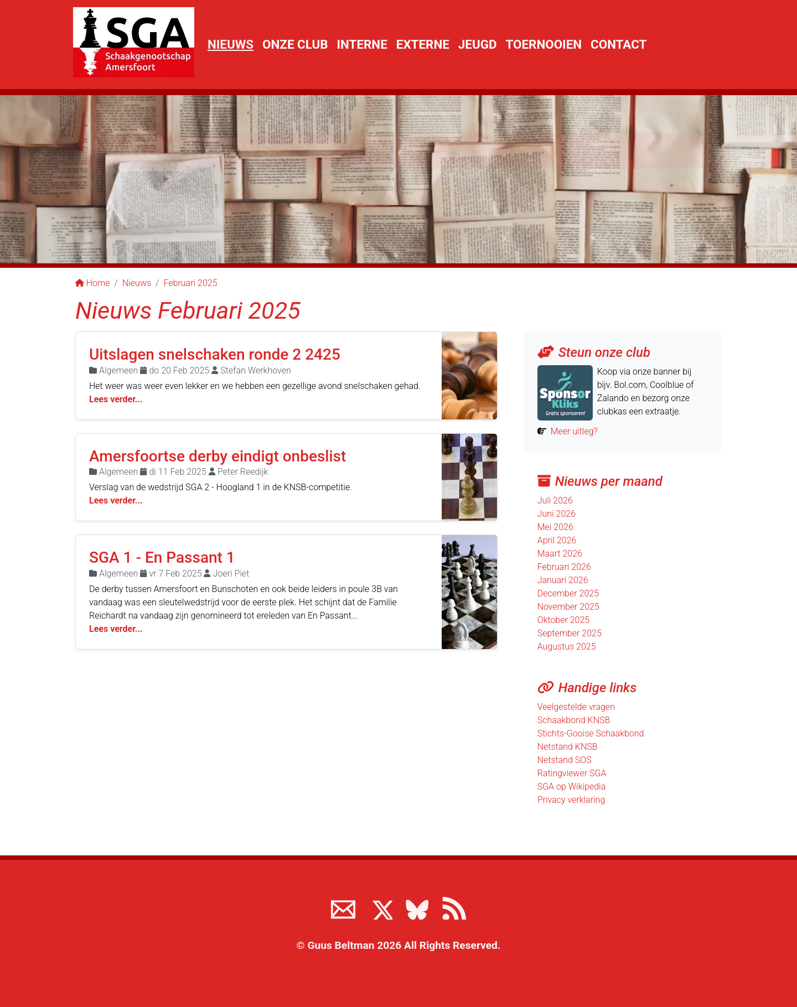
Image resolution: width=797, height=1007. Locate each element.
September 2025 (569, 633)
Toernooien (543, 44)
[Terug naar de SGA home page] (133, 42)
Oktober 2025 (563, 620)
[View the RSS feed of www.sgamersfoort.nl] (454, 907)
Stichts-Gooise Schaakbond (590, 733)
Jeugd (477, 44)
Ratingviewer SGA (572, 773)
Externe (422, 44)
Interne (362, 44)
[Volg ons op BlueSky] (417, 907)
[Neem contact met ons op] (343, 907)
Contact (618, 44)
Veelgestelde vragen (576, 707)
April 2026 (557, 540)
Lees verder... (116, 399)
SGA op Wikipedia (571, 786)
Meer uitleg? (574, 431)
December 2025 (568, 593)
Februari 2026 (564, 567)
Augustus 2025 (566, 646)
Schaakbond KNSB (573, 720)
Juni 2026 (556, 513)
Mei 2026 (555, 527)
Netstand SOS (564, 760)
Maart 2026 (559, 553)
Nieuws (230, 44)
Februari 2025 (190, 283)
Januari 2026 (562, 580)
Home (92, 283)
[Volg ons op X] (380, 907)
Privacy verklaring (571, 800)
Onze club (295, 44)
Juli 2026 (555, 500)
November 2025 (568, 606)
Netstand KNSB (567, 746)
